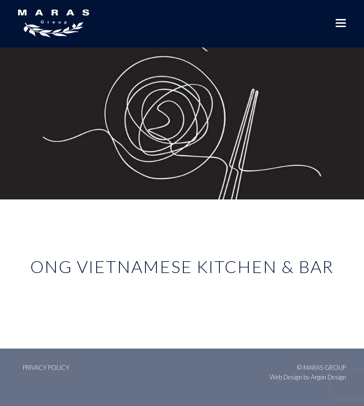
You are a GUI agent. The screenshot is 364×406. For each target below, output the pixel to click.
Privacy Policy (46, 367)
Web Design (286, 377)
